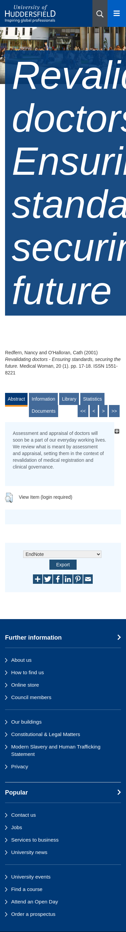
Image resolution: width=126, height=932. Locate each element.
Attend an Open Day (34, 901)
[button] (100, 13)
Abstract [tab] (16, 399)
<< (83, 411)
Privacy (19, 766)
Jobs (16, 827)
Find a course (26, 889)
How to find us (27, 672)
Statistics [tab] (92, 399)
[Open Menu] (117, 13)
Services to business (34, 840)
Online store (25, 685)
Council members (31, 697)
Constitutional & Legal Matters (45, 734)
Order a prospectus (33, 914)
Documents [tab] (43, 411)
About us (21, 660)
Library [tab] (69, 399)
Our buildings (26, 722)
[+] (116, 431)
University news (29, 852)
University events (30, 877)
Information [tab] (43, 399)
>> (114, 411)
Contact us (23, 815)
